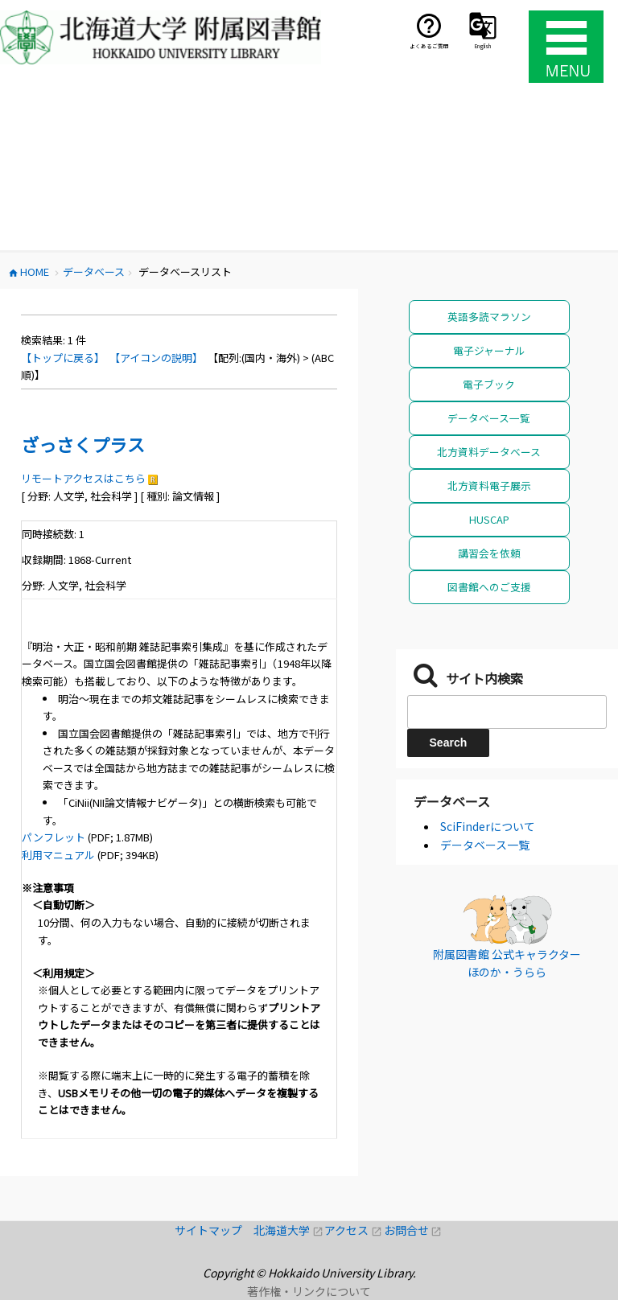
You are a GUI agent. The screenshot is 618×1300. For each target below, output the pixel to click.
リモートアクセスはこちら (83, 478)
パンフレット (53, 837)
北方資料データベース (489, 451)
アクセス (353, 1230)
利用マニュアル (58, 854)
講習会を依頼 (489, 553)
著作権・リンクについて (309, 1291)
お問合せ (413, 1230)
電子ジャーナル (489, 350)
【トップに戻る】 (63, 357)
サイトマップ (214, 1230)
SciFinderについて (487, 826)
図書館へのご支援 (489, 586)
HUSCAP (489, 519)
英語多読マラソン (489, 316)
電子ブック (489, 384)
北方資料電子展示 (489, 485)
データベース (452, 801)
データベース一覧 (488, 418)
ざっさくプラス (83, 444)
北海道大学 (288, 1230)
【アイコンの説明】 (156, 357)
